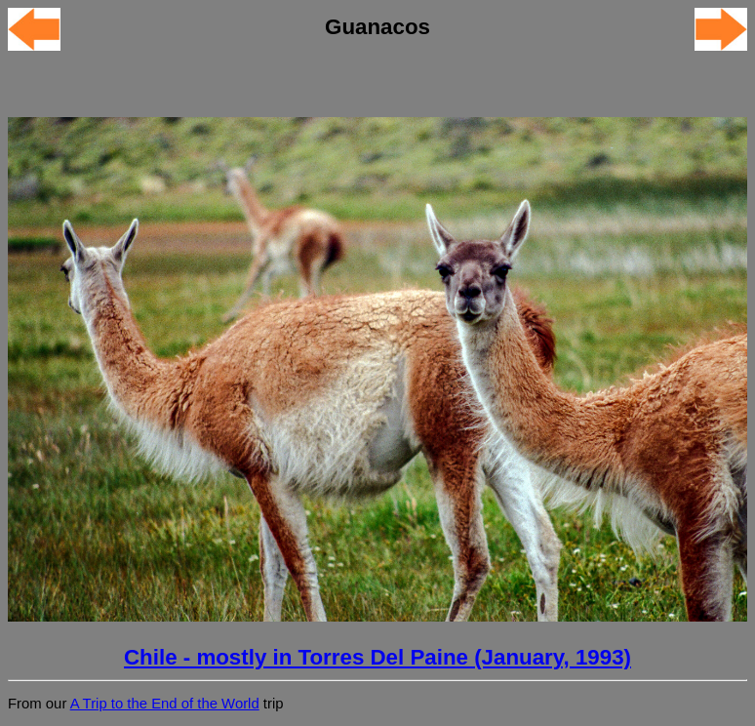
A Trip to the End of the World (164, 703)
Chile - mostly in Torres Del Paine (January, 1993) (377, 657)
